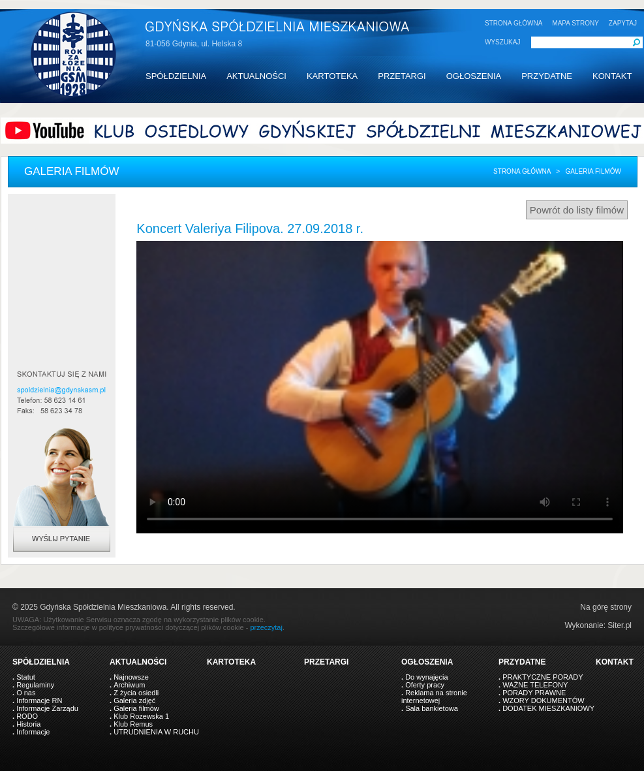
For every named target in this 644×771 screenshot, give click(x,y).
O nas (25, 693)
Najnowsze (131, 677)
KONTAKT (612, 76)
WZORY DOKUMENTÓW (543, 700)
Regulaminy (35, 685)
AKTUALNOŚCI (256, 76)
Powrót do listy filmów (577, 209)
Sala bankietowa (431, 708)
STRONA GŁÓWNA (513, 23)
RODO (27, 716)
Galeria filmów (136, 708)
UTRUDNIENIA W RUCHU (156, 732)
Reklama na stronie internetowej (434, 696)
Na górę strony (606, 607)
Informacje (33, 732)
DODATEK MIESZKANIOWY (548, 708)
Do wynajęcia (426, 677)
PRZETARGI (401, 76)
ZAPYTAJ (623, 23)
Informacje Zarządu (47, 708)
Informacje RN (39, 700)
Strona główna (522, 171)
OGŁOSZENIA (474, 76)
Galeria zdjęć (134, 700)
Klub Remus (133, 724)
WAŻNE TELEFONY (535, 685)
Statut (25, 677)
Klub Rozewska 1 (141, 716)
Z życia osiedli (136, 693)
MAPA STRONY (575, 23)
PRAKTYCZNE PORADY (542, 677)
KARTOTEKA (332, 76)
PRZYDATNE (546, 76)
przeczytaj (266, 627)
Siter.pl (619, 625)
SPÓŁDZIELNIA (176, 76)
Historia (28, 724)
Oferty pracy (424, 685)
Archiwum (129, 685)
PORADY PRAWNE (534, 693)
